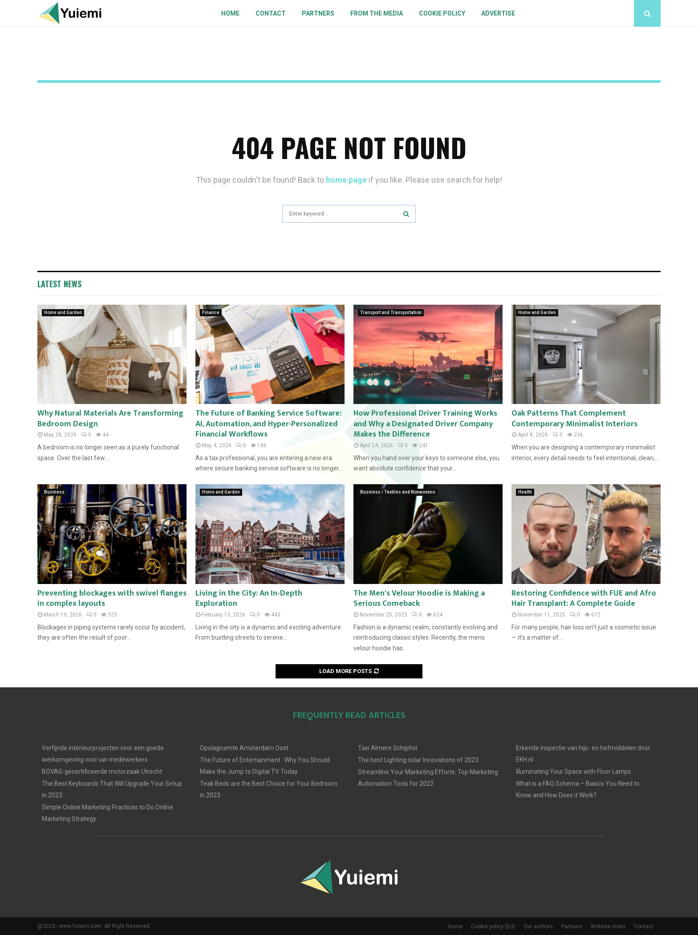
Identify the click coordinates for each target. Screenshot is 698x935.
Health (525, 492)
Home (230, 13)
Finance (210, 312)
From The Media (376, 13)
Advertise (498, 13)
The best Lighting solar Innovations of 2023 (418, 760)
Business (54, 492)
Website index (608, 926)
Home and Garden (63, 312)
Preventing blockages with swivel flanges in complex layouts (112, 598)
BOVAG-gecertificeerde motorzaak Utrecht (102, 771)
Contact (271, 13)
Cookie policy (442, 13)
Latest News (59, 284)
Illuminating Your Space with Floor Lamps (573, 771)
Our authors (538, 926)
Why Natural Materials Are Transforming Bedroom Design (110, 418)
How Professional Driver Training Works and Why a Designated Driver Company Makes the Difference (425, 424)
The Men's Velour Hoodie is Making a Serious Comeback (419, 598)
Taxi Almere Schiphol (387, 747)
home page (346, 179)
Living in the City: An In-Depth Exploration (248, 598)
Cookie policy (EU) (493, 926)
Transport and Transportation (391, 312)
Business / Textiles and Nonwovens (397, 492)
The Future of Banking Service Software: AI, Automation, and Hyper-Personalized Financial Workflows (268, 424)
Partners (318, 13)
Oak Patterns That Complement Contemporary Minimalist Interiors (574, 418)
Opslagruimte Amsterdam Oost (244, 747)
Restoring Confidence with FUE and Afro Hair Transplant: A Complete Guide (583, 598)
